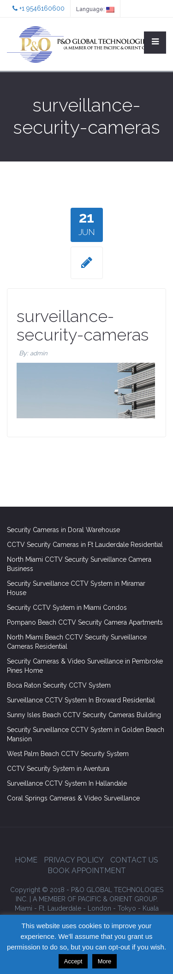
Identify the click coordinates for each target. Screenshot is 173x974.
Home (26, 860)
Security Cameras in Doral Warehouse (63, 530)
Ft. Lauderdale (60, 908)
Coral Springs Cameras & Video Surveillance (73, 798)
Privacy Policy (74, 860)
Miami (23, 908)
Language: (95, 9)
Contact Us (134, 860)
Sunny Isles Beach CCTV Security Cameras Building (84, 715)
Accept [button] (73, 961)
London (99, 908)
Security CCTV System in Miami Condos (67, 607)
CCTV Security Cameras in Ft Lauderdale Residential (85, 544)
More (105, 961)
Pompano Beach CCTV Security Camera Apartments (85, 622)
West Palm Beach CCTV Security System (68, 753)
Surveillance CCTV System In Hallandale (67, 783)
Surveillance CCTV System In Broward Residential (81, 700)
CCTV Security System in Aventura (58, 768)
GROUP (95, 899)
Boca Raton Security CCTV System (59, 685)
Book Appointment (87, 870)
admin (39, 353)
